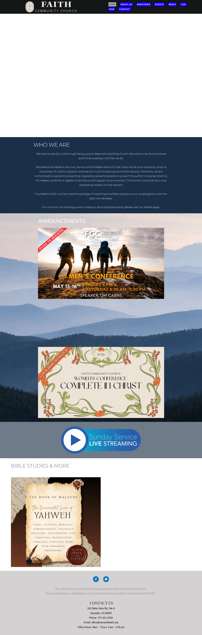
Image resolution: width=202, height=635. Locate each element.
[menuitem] (112, 4)
